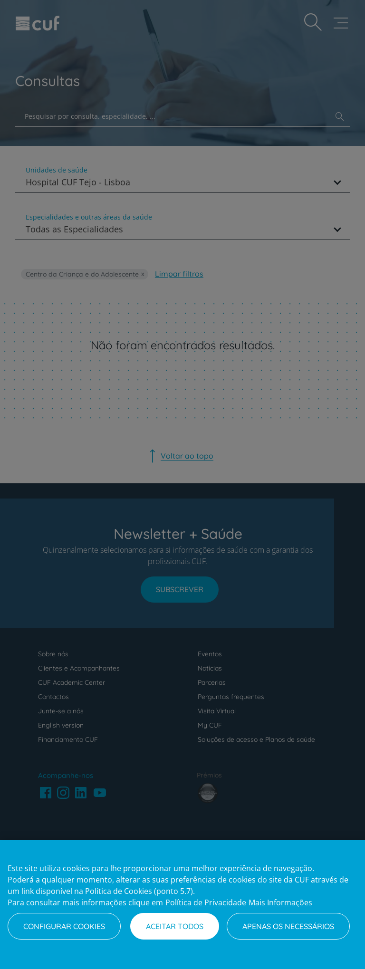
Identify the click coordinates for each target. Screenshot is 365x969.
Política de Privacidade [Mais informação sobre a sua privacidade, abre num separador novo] (205, 902)
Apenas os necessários (288, 926)
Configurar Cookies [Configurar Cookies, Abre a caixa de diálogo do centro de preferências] (64, 926)
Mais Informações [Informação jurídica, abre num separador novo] (280, 902)
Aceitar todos (174, 926)
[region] (182, 904)
